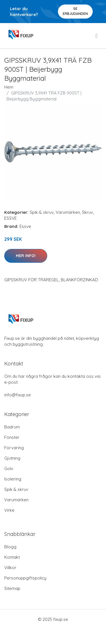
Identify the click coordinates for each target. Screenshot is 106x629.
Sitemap (12, 588)
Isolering (12, 479)
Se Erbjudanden (75, 11)
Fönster (12, 437)
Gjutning (12, 458)
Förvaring (14, 447)
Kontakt (12, 557)
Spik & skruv (42, 212)
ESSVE (10, 218)
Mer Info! (26, 255)
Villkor (10, 567)
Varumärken (68, 212)
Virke (9, 510)
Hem (8, 87)
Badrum (12, 427)
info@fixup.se (17, 394)
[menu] (97, 36)
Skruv (87, 212)
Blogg (10, 546)
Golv (8, 468)
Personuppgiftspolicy (25, 578)
